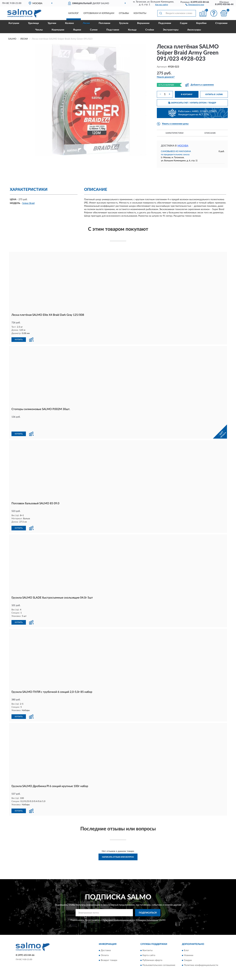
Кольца (132, 30)
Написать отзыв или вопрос (118, 845)
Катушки (14, 23)
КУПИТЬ (19, 339)
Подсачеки (164, 23)
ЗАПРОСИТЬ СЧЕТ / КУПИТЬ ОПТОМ (192, 103)
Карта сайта (148, 943)
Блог (186, 938)
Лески (86, 23)
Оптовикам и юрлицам (98, 13)
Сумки (94, 30)
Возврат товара (109, 948)
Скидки (188, 948)
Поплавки (104, 23)
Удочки (52, 23)
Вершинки (143, 23)
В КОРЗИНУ (186, 94)
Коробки (201, 23)
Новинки (188, 943)
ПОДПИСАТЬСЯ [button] (148, 901)
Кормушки (58, 30)
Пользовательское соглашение (158, 953)
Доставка (106, 938)
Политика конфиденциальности (201, 953)
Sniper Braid (28, 203)
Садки (183, 23)
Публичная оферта (152, 948)
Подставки (112, 30)
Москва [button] (182, 146)
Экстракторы (170, 30)
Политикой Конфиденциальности (118, 908)
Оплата (105, 943)
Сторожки (221, 23)
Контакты (140, 13)
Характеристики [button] (174, 133)
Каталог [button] (73, 13)
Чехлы (39, 30)
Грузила (123, 23)
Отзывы (124, 13)
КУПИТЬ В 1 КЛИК (214, 94)
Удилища (33, 23)
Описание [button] (210, 133)
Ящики (77, 30)
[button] (195, 4)
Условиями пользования (147, 908)
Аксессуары (194, 30)
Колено (69, 23)
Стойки (149, 30)
